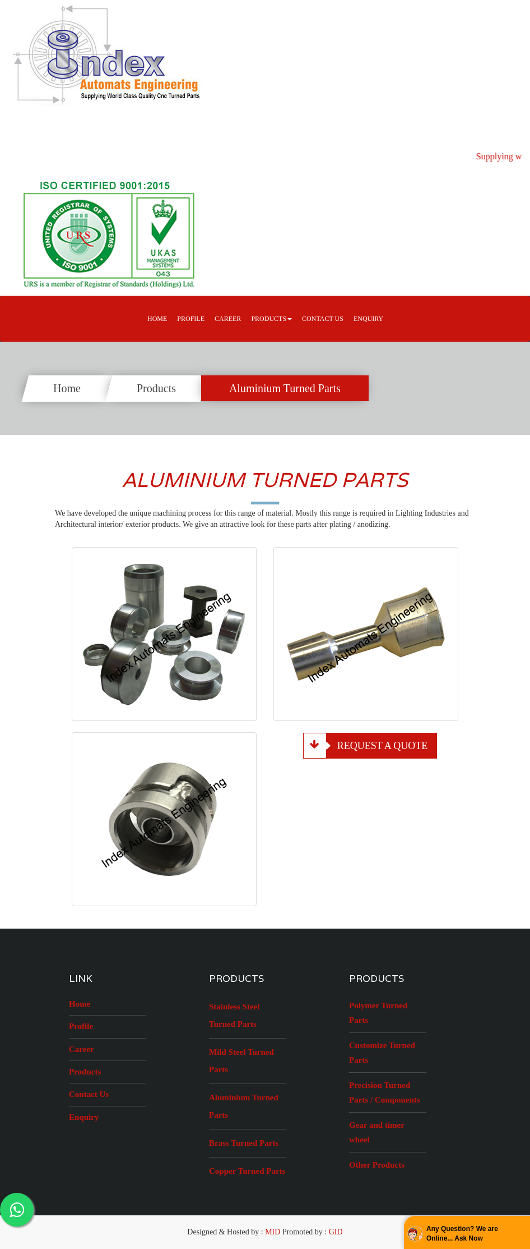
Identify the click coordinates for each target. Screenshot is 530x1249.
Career (81, 1049)
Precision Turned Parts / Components (384, 1092)
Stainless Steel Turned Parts (234, 1015)
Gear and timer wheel (377, 1132)
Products (156, 388)
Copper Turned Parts (247, 1171)
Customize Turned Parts (382, 1052)
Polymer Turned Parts (378, 1013)
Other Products (377, 1164)
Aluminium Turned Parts (285, 388)
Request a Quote (366, 745)
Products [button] (271, 319)
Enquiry (368, 319)
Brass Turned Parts (243, 1142)
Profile (190, 319)
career (228, 319)
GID (336, 1232)
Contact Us (322, 319)
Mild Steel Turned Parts (241, 1061)
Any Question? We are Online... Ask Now (462, 1233)
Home (157, 319)
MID (272, 1232)
